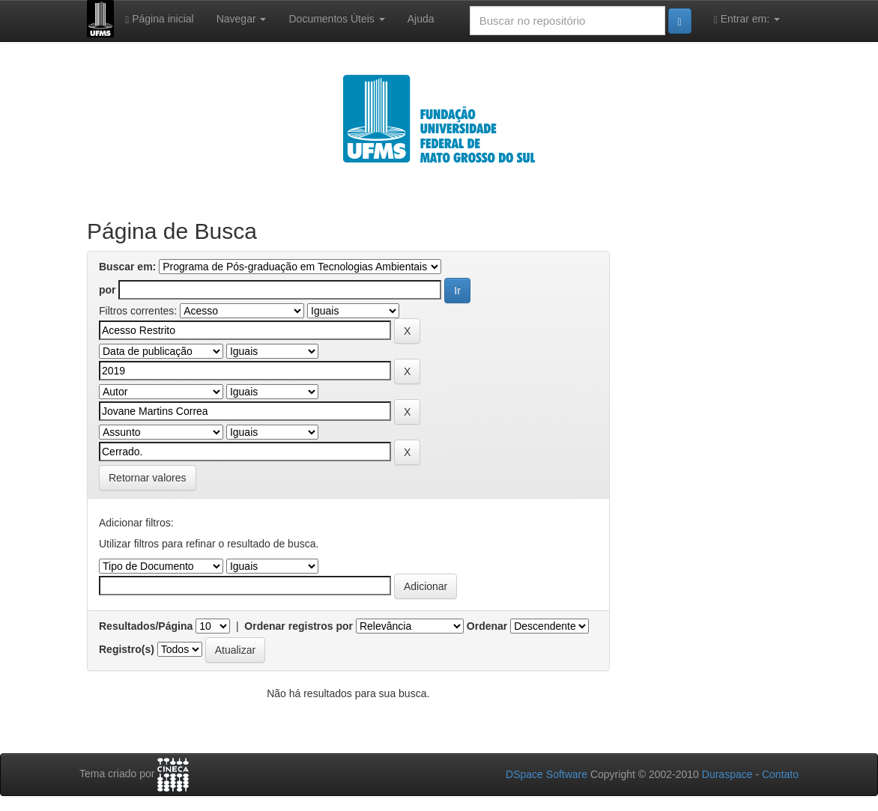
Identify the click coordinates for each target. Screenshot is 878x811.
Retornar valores (148, 478)
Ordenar (487, 626)
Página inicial (159, 19)
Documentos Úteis (336, 19)
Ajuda (421, 19)
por (107, 290)
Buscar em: (127, 267)
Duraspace (727, 774)
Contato (780, 774)
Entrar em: (747, 19)
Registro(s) (126, 649)
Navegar (242, 19)
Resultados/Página (146, 626)
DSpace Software (546, 774)
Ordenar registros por (298, 626)
